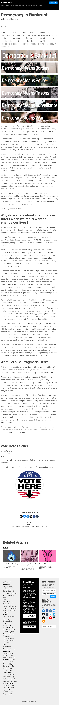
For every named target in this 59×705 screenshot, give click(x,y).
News (7, 593)
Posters (5, 604)
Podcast (5, 636)
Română (7, 679)
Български (6, 666)
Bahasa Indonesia (8, 668)
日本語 (9, 664)
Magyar (5, 672)
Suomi (5, 664)
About (40, 5)
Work (4, 623)
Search (28, 5)
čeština (5, 670)
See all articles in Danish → (9, 7)
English (5, 653)
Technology (12, 593)
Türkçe (10, 672)
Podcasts (18, 5)
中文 (11, 666)
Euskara (10, 670)
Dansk (15, 681)
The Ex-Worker (7, 638)
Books (3, 5)
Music (9, 606)
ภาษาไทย (10, 683)
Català (12, 687)
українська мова (8, 685)
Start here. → (31, 627)
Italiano (5, 655)
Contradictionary (8, 621)
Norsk (11, 692)
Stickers (10, 604)
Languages (34, 5)
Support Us (53, 2)
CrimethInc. (6, 2)
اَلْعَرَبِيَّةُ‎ (13, 679)
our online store (46, 467)
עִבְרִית (5, 683)
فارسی (5, 675)
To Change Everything (9, 608)
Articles (5, 585)
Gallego (8, 689)
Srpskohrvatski (7, 677)
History (10, 591)
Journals (9, 602)
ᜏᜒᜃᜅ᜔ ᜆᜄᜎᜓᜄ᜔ (7, 694)
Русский (12, 659)
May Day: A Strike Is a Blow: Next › (39, 526)
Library (8, 5)
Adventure (9, 587)
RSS (9, 584)
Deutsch (10, 655)
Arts (4, 587)
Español (10, 653)
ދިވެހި (4, 689)
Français (5, 657)
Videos (5, 606)
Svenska (9, 681)
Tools (12, 5)
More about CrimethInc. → (31, 616)
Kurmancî (6, 692)
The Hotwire (6, 642)
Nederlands (11, 675)
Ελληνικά (10, 662)
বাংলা (4, 681)
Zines (4, 602)
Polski (5, 662)
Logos (14, 606)
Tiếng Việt (6, 687)
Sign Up (53, 596)
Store (23, 5)
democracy (29, 524)
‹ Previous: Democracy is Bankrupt (20, 526)
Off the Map (10, 634)
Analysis (5, 589)
